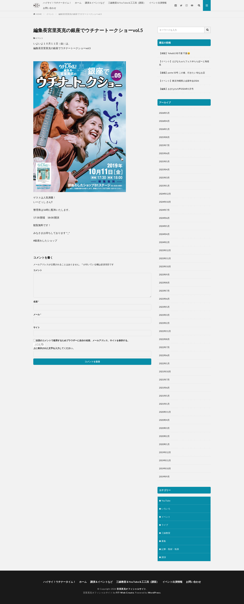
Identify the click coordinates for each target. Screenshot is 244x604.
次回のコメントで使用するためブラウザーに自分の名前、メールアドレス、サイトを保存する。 (82, 340)
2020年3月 (164, 428)
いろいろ (166, 508)
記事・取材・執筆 (170, 549)
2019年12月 (165, 452)
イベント (50, 14)
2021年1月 (164, 403)
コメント (37, 270)
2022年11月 (165, 331)
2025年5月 (164, 161)
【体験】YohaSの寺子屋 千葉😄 (174, 53)
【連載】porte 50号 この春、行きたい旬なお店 (182, 72)
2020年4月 (164, 420)
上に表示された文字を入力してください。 (54, 348)
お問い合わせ (49, 8)
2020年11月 (165, 412)
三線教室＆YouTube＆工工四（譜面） (126, 2)
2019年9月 (164, 476)
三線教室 (166, 533)
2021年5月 (164, 395)
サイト (36, 327)
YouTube (166, 500)
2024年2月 (164, 242)
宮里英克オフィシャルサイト (131, 589)
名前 (36, 302)
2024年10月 (165, 201)
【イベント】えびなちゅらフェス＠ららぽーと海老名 (184, 63)
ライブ (165, 525)
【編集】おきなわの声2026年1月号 (176, 88)
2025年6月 (164, 153)
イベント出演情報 (158, 2)
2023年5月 (164, 306)
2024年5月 (164, 226)
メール (37, 314)
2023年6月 (164, 298)
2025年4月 (164, 169)
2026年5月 (164, 113)
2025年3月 (164, 177)
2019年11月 (165, 460)
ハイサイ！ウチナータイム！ (57, 2)
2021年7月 (164, 379)
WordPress (154, 592)
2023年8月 (164, 282)
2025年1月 (164, 185)
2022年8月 (164, 339)
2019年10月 (165, 468)
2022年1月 (164, 363)
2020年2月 (164, 436)
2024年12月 (165, 193)
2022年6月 (164, 355)
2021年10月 (165, 371)
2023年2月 (164, 323)
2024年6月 (164, 218)
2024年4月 (164, 234)
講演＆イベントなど (95, 2)
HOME (39, 14)
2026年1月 (164, 129)
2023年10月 (165, 266)
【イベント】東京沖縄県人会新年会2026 (179, 80)
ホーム (78, 2)
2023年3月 (164, 315)
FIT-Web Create (125, 592)
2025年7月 (164, 145)
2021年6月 (164, 387)
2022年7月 (164, 347)
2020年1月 (164, 444)
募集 (164, 541)
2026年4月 (164, 121)
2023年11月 (165, 258)
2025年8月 (164, 137)
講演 (164, 557)
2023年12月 (165, 250)
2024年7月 (164, 210)
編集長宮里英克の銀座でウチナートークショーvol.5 (80, 14)
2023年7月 (164, 290)
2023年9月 (164, 274)
